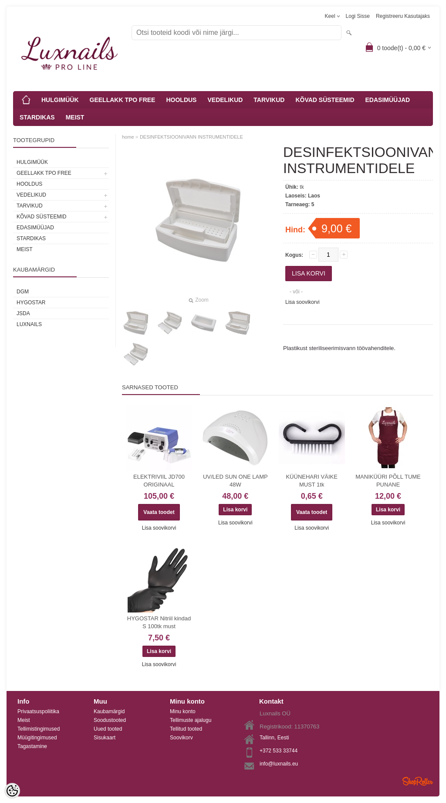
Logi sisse (358, 16)
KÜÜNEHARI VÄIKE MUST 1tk (311, 480)
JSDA (23, 313)
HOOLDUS (181, 99)
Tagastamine (32, 746)
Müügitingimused (37, 738)
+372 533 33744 (278, 751)
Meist (23, 720)
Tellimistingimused (38, 729)
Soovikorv (181, 738)
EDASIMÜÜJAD (387, 99)
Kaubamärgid (109, 711)
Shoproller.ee (417, 781)
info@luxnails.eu (279, 764)
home (128, 137)
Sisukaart (104, 738)
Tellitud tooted (186, 729)
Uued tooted (108, 729)
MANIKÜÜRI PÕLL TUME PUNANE (388, 480)
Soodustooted (110, 720)
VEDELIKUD (225, 99)
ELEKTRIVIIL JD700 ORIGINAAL (159, 480)
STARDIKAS (37, 117)
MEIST (75, 117)
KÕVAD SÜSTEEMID (324, 99)
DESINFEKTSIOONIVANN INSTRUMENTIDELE (191, 137)
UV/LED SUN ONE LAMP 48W (235, 480)
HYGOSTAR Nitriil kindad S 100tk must (159, 622)
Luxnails (29, 324)
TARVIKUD (268, 99)
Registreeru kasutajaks (403, 16)
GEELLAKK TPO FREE (122, 99)
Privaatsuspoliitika (38, 711)
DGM (23, 292)
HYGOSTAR (31, 302)
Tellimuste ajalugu (190, 720)
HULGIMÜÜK (60, 99)
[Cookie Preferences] (12, 791)
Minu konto (183, 711)
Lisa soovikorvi (302, 302)
